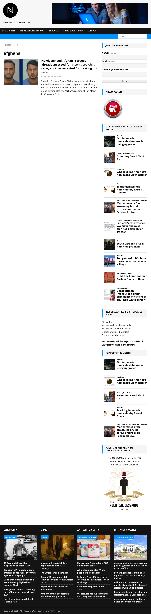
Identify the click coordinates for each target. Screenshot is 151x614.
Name (109, 52)
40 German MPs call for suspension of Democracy (17, 564)
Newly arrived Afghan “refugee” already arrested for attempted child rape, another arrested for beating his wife (69, 66)
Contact (92, 31)
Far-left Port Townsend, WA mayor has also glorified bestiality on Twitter (131, 227)
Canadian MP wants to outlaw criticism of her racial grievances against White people (20, 573)
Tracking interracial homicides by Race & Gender (129, 189)
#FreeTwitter (8, 31)
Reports (120, 136)
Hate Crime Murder (124, 201)
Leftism (119, 220)
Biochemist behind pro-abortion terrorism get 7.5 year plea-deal (130, 593)
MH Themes (55, 611)
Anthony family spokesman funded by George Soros (55, 595)
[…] (59, 94)
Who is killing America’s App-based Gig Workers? (132, 173)
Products (54, 31)
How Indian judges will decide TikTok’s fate (19, 600)
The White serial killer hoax (54, 572)
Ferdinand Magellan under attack (90, 588)
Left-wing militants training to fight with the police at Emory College (129, 575)
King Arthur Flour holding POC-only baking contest (93, 564)
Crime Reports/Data (73, 31)
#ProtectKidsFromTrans (32, 31)
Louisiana (143, 201)
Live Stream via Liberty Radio (124, 461)
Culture (119, 153)
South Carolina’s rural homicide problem (130, 245)
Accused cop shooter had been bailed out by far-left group (129, 600)
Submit (125, 81)
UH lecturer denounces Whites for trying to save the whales (92, 595)
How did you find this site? (115, 69)
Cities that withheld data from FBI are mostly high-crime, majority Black (19, 582)
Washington (137, 220)
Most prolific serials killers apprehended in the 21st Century (54, 566)
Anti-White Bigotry (124, 288)
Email (109, 61)
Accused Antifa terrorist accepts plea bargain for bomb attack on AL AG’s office (130, 566)
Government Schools (124, 273)
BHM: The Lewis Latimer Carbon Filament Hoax (132, 277)
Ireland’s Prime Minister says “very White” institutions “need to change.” (93, 580)
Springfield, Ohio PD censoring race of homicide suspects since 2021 (20, 592)
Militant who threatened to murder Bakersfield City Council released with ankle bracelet (130, 585)
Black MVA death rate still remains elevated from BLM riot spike (57, 580)
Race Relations (128, 153)
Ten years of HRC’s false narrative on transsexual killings (132, 261)
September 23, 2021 (52, 76)
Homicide (120, 169)
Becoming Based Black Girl (131, 158)
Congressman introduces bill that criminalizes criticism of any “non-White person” (131, 295)
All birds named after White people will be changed (91, 571)
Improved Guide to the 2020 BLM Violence (55, 588)
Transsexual (127, 220)
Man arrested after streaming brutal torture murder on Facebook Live (128, 208)
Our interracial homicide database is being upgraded (130, 141)
